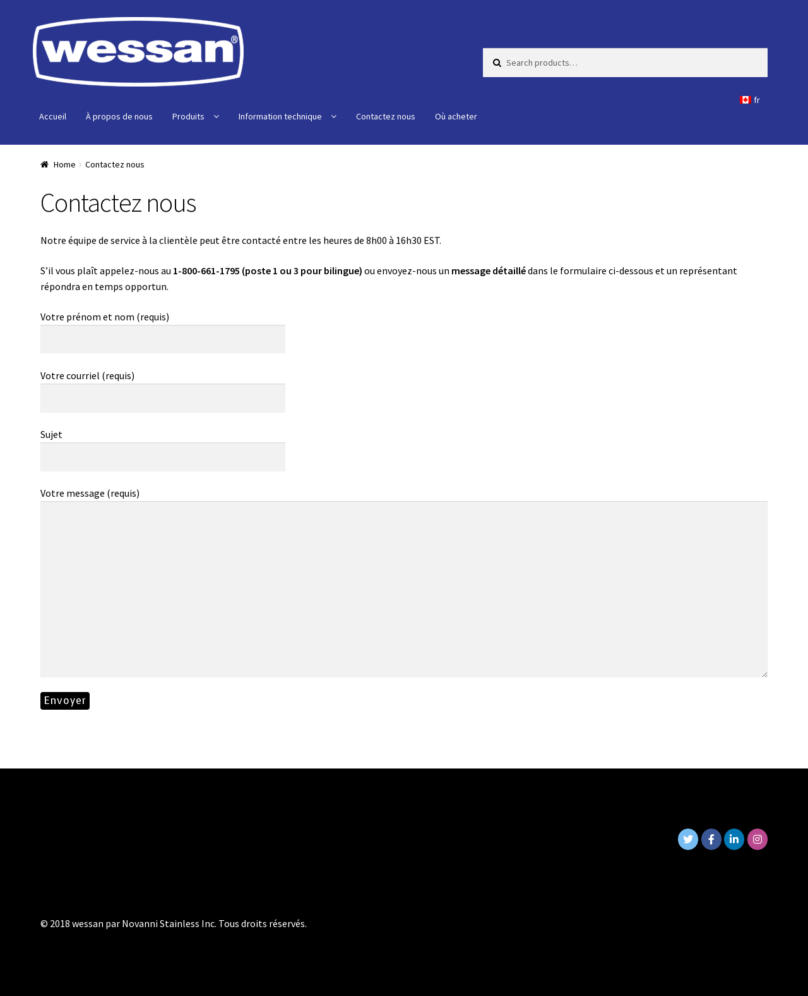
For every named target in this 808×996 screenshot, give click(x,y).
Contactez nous (385, 116)
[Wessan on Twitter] (688, 839)
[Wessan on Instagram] (757, 839)
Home (65, 164)
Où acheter (456, 116)
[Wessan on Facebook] (711, 839)
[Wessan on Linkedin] (734, 839)
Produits (188, 116)
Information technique (280, 116)
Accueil (52, 116)
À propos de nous (119, 116)
